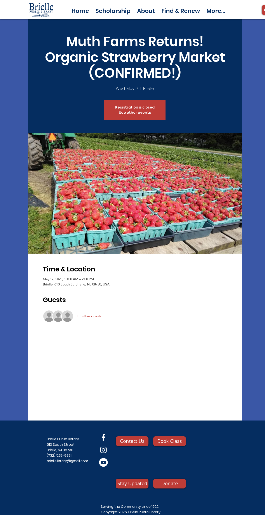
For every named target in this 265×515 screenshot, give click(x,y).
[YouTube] (103, 462)
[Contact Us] (132, 441)
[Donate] (169, 483)
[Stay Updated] (132, 483)
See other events (135, 112)
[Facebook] (103, 437)
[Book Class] (169, 441)
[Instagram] (103, 450)
